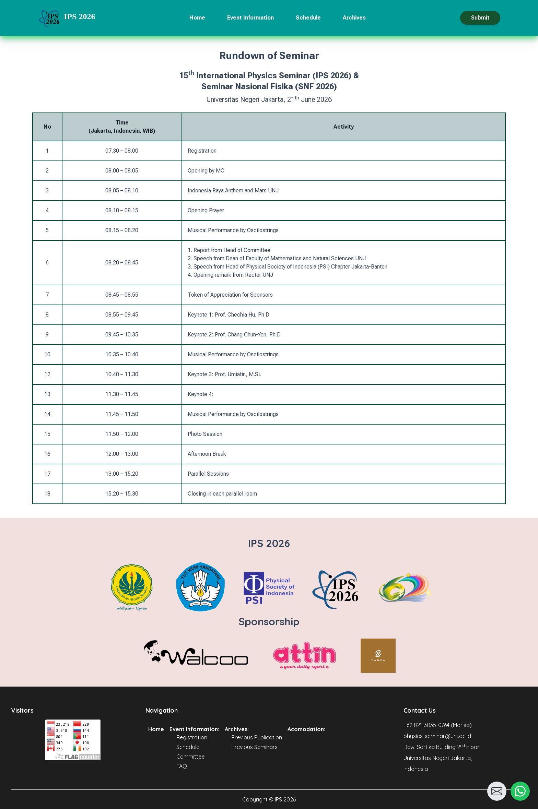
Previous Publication (257, 737)
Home (197, 17)
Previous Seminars (255, 746)
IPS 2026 (79, 16)
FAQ (181, 766)
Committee (190, 756)
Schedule (308, 17)
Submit (480, 17)
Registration (191, 737)
